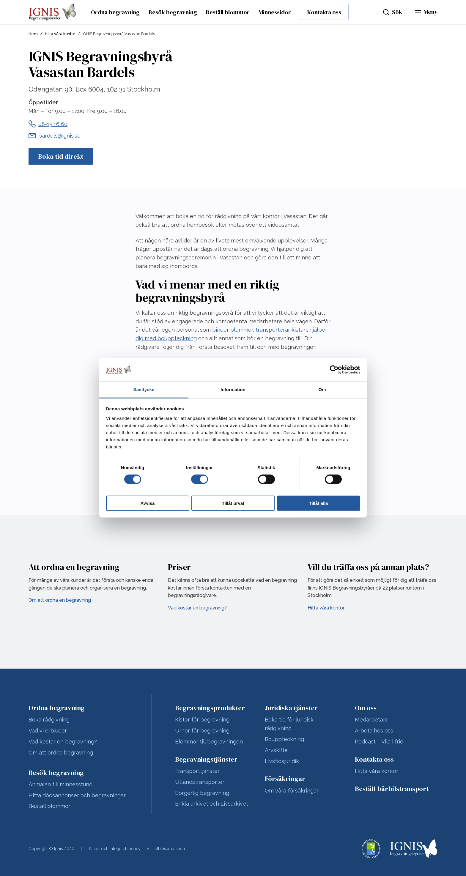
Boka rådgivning (49, 719)
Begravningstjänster (206, 759)
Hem (33, 33)
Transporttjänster (197, 771)
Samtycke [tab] (144, 389)
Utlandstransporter (199, 782)
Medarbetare (371, 719)
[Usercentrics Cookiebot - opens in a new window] (334, 369)
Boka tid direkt (60, 156)
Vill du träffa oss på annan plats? (368, 567)
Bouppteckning (284, 739)
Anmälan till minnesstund (60, 784)
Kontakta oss (324, 12)
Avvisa (148, 502)
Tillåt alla (318, 502)
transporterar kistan (281, 330)
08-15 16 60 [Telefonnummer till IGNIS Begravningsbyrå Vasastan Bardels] (52, 124)
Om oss (366, 707)
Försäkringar (285, 778)
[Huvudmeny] (426, 12)
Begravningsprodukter (210, 707)
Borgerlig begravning (202, 793)
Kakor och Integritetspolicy (115, 848)
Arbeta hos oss (374, 730)
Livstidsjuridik (282, 761)
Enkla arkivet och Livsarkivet (211, 804)
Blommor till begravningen (209, 741)
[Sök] (392, 12)
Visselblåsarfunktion (166, 848)
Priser (179, 567)
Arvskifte (276, 750)
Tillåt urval (233, 502)
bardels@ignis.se (59, 136)
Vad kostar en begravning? (63, 741)
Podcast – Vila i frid (379, 741)
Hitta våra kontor (60, 33)
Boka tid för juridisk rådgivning (289, 723)
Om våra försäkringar (292, 790)
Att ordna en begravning (74, 567)
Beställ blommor (228, 12)
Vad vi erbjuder (48, 730)
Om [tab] (322, 389)
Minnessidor (275, 12)
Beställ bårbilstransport (392, 788)
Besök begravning (173, 12)
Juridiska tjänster (291, 707)
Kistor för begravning (202, 719)
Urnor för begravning (202, 730)
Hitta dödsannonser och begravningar (77, 795)
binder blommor (232, 330)
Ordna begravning (115, 12)
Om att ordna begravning (61, 752)
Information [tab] (233, 389)
